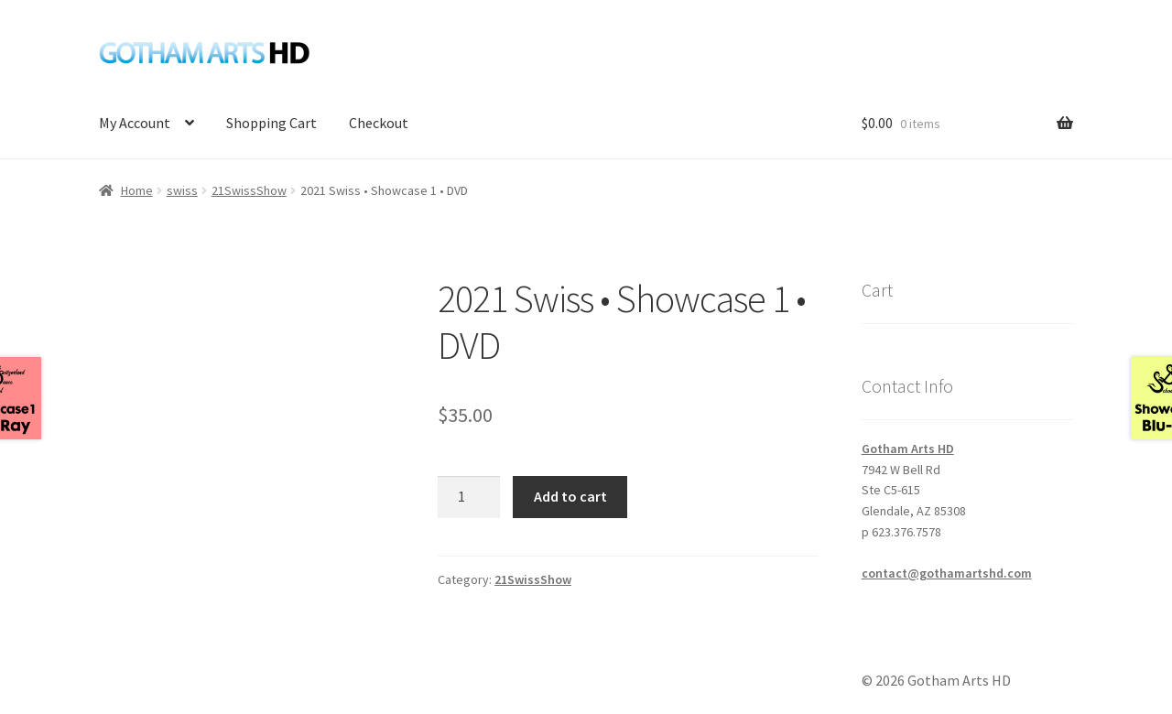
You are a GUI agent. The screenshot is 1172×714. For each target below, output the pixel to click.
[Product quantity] (469, 497)
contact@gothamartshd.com (947, 573)
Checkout (378, 123)
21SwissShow (249, 190)
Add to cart (570, 496)
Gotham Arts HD (908, 448)
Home (137, 190)
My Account (134, 123)
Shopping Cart (271, 123)
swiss (182, 190)
